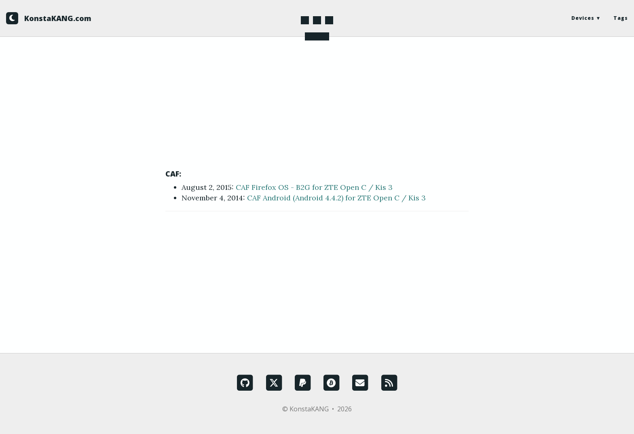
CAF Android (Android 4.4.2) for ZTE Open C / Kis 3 (336, 197)
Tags (620, 18)
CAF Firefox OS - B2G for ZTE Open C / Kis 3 (314, 187)
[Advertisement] (317, 109)
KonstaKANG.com (57, 18)
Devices (582, 18)
